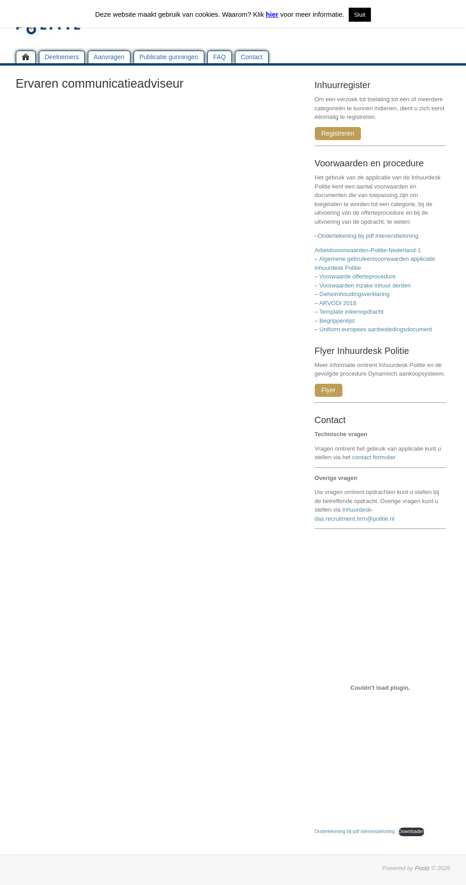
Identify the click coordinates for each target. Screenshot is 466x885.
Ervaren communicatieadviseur (100, 83)
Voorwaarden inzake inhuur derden (365, 285)
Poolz (422, 868)
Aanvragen (109, 57)
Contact (252, 57)
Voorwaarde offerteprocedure (357, 276)
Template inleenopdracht (351, 311)
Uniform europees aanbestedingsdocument (375, 329)
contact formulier (374, 457)
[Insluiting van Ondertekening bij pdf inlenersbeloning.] (380, 687)
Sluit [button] (359, 14)
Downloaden (412, 831)
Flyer (329, 390)
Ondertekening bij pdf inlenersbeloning (370, 235)
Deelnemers (62, 57)
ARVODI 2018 (337, 303)
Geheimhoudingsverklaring (354, 294)
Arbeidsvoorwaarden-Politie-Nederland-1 (368, 250)
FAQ (219, 57)
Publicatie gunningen (168, 57)
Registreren (338, 133)
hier (272, 14)
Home (26, 57)
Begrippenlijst (337, 320)
